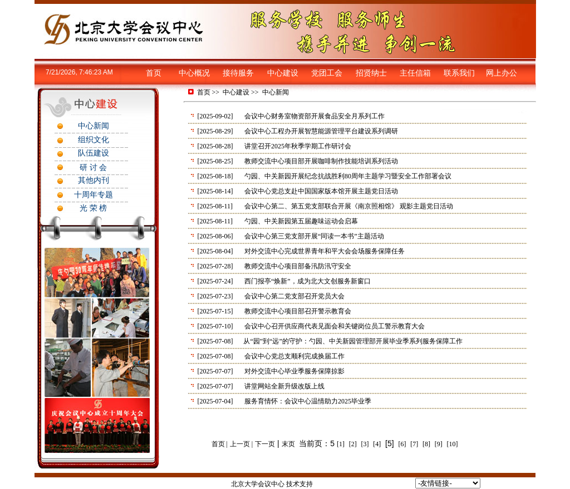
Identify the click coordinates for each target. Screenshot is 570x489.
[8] (426, 444)
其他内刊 (93, 180)
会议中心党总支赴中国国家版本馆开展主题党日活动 (321, 191)
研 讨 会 (93, 167)
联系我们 (459, 73)
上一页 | (241, 444)
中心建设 (282, 73)
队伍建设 (93, 153)
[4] (377, 444)
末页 (288, 444)
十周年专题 (93, 195)
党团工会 (326, 73)
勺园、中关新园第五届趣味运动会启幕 (301, 221)
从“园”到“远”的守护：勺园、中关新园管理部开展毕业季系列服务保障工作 (352, 341)
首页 (153, 73)
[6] (402, 444)
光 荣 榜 (93, 208)
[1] (341, 444)
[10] (452, 444)
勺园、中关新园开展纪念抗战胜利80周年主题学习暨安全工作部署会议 (347, 176)
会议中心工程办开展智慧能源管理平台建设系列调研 (321, 131)
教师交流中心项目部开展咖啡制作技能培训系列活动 (321, 161)
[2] (353, 444)
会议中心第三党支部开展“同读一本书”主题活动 (314, 236)
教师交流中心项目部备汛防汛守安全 (297, 266)
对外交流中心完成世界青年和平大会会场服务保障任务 (324, 251)
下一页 (265, 444)
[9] (439, 444)
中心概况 (194, 73)
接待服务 (238, 73)
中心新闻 (275, 92)
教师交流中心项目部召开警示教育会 (297, 311)
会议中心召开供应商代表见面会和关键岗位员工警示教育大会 (334, 326)
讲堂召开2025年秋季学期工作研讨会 (297, 146)
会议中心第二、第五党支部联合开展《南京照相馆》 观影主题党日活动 (348, 206)
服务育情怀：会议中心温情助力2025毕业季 (307, 401)
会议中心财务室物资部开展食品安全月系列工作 (314, 116)
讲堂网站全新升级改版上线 (284, 386)
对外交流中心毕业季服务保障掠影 (294, 371)
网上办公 (501, 73)
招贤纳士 (371, 73)
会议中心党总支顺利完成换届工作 (294, 356)
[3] (365, 444)
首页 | (220, 444)
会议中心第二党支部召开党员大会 (294, 296)
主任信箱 (415, 73)
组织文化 (93, 140)
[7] (414, 444)
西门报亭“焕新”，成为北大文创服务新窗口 (307, 281)
